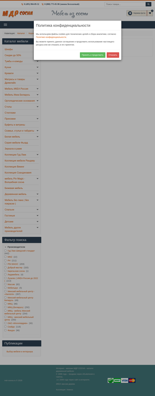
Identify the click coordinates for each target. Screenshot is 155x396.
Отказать (113, 55)
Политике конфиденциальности (51, 37)
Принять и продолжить (92, 55)
